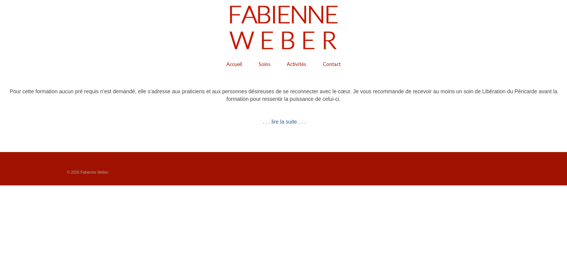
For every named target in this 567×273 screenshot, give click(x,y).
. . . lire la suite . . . (283, 122)
